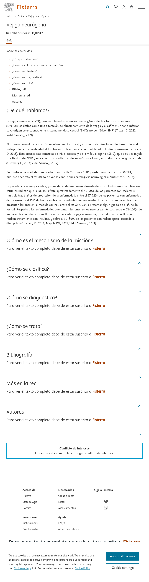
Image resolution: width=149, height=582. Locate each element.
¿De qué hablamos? (24, 59)
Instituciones (29, 523)
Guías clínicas (66, 496)
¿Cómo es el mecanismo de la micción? (37, 65)
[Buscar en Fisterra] (108, 7)
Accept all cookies (122, 556)
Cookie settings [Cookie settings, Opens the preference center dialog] (123, 567)
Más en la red (21, 95)
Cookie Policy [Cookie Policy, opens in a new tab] (82, 568)
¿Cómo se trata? (22, 83)
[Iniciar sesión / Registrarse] (123, 7)
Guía (9, 40)
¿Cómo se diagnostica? (27, 77)
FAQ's (61, 523)
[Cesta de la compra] (115, 7)
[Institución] (131, 7)
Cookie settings (22, 568)
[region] (74, 562)
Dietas (61, 502)
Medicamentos (67, 508)
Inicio (9, 16)
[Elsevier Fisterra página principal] (21, 7)
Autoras (17, 102)
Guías (21, 16)
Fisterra (26, 496)
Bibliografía (19, 89)
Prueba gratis (30, 529)
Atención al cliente (69, 529)
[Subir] (140, 235)
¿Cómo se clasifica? (24, 71)
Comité (26, 508)
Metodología (29, 502)
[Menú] (141, 7)
